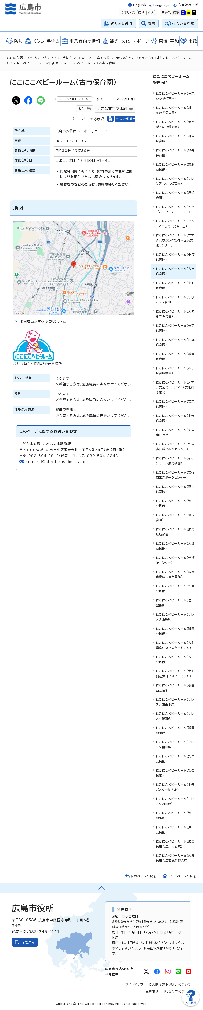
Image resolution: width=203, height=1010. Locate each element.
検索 (151, 23)
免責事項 (152, 991)
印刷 (81, 108)
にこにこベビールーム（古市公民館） (175, 659)
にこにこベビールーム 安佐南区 (35, 63)
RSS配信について (177, 991)
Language (161, 5)
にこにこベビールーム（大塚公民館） (175, 546)
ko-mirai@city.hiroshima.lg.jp (56, 461)
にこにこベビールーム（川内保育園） (175, 138)
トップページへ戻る (182, 876)
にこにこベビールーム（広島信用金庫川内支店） (175, 844)
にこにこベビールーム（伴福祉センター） (175, 560)
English (139, 5)
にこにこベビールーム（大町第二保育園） (175, 314)
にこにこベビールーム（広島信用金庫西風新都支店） (175, 858)
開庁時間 (125, 909)
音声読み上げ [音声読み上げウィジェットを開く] (188, 5)
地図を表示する (43, 321)
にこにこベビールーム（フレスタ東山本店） (175, 702)
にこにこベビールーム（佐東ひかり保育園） (175, 96)
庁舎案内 (28, 942)
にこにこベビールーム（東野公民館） (175, 167)
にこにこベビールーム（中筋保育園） (175, 257)
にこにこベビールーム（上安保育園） (175, 418)
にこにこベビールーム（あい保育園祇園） (175, 370)
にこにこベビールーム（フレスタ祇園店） (175, 716)
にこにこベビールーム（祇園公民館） (175, 631)
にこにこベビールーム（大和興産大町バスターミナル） (175, 673)
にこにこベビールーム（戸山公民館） (175, 829)
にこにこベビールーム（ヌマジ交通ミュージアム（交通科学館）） (175, 387)
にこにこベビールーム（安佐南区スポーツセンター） (175, 475)
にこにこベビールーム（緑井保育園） (175, 153)
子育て (83, 57)
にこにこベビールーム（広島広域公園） (175, 532)
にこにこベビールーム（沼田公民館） (175, 503)
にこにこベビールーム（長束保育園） (175, 328)
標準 (141, 13)
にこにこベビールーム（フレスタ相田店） (175, 744)
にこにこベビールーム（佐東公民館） (175, 588)
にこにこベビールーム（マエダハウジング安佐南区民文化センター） (175, 240)
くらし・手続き (62, 57)
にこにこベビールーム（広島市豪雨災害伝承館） (175, 574)
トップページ (37, 57)
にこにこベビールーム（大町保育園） (175, 285)
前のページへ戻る (142, 876)
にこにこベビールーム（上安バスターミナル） (175, 787)
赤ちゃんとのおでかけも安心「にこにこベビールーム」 (155, 57)
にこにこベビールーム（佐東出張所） (175, 603)
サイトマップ (134, 984)
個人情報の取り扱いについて (169, 984)
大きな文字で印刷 (112, 108)
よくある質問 (121, 23)
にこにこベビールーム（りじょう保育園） (175, 299)
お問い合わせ (183, 23)
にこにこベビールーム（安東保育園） (175, 404)
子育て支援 (102, 57)
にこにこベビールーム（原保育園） (175, 195)
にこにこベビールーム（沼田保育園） (175, 489)
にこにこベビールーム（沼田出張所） (175, 815)
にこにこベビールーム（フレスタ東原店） (175, 617)
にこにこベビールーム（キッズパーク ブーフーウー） (175, 209)
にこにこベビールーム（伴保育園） (175, 517)
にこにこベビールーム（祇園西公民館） (175, 688)
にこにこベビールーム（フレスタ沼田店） (175, 801)
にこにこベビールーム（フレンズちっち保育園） (175, 181)
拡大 (150, 13)
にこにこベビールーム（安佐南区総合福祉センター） (175, 446)
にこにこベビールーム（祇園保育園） (175, 356)
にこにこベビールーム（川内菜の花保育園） (175, 110)
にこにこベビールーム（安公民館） (175, 773)
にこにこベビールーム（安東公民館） (175, 759)
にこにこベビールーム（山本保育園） (175, 342)
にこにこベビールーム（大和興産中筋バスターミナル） (175, 645)
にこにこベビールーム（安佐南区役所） (175, 432)
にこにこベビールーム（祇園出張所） (175, 730)
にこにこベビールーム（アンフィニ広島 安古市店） (175, 224)
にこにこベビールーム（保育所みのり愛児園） (175, 124)
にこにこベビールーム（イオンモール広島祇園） (175, 461)
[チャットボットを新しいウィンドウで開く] (190, 1005)
